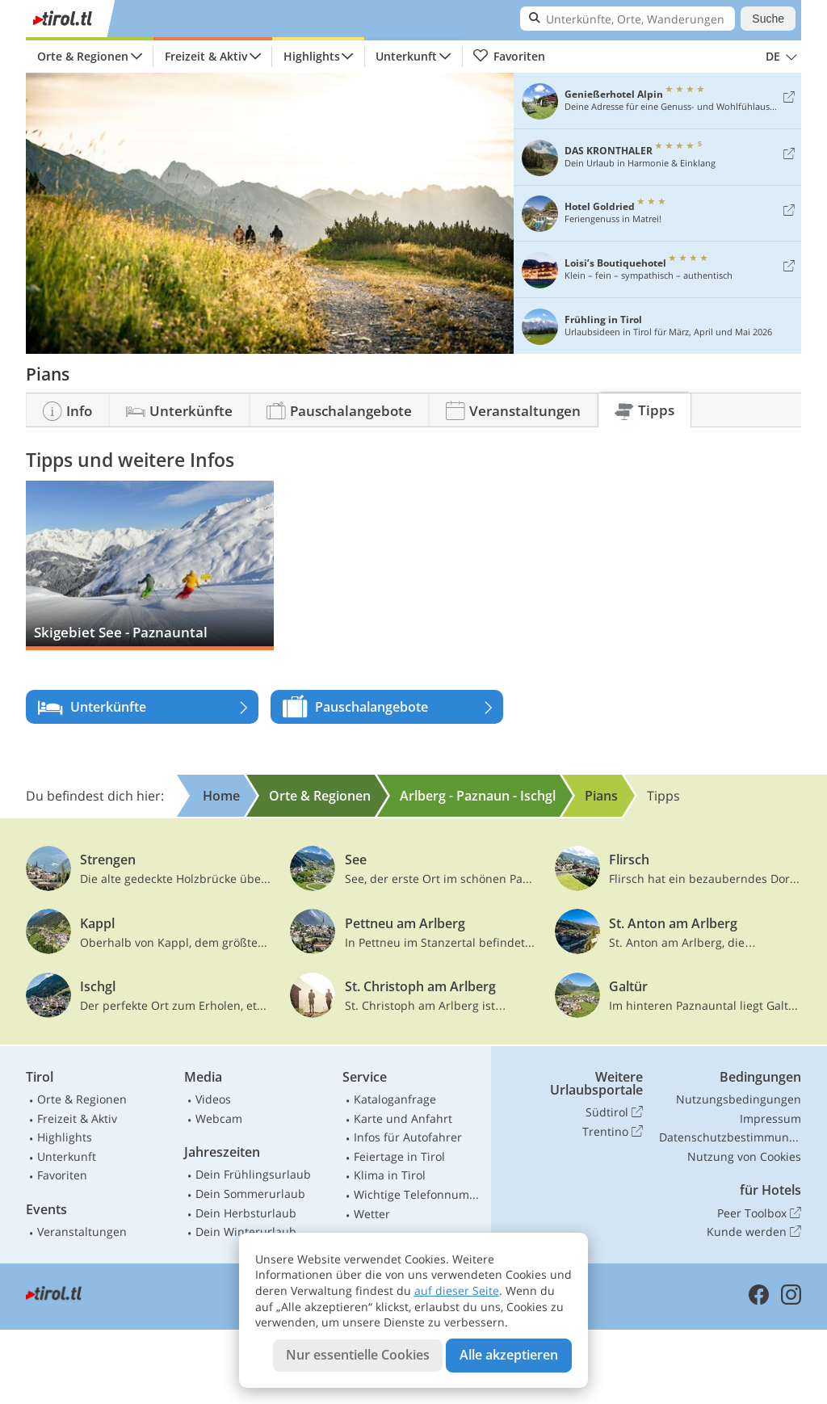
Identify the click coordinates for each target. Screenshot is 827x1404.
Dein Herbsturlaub (245, 1213)
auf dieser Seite (456, 1290)
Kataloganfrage (395, 1099)
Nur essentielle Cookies (358, 1355)
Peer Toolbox (759, 1213)
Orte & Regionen (82, 56)
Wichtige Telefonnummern (419, 1194)
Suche (768, 18)
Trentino (612, 1132)
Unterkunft (406, 56)
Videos (213, 1099)
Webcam (218, 1118)
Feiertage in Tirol (399, 1156)
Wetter (372, 1213)
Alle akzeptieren (509, 1355)
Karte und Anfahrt (403, 1118)
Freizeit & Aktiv (206, 56)
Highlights (311, 56)
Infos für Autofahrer (408, 1137)
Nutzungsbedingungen (738, 1099)
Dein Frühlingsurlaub (253, 1174)
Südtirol (614, 1112)
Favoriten (508, 56)
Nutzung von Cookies (744, 1156)
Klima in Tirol (390, 1175)
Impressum (770, 1118)
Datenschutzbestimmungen (730, 1137)
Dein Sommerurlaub (250, 1193)
